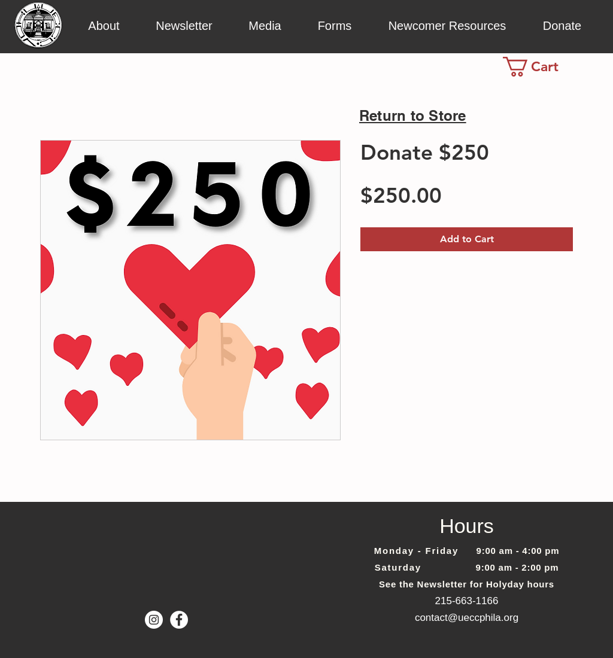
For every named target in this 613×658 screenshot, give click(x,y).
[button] (104, 25)
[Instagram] (154, 620)
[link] (542, 67)
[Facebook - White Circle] (179, 620)
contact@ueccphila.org (466, 617)
